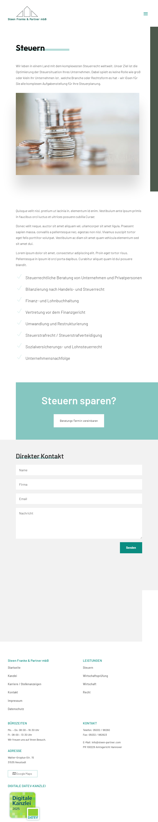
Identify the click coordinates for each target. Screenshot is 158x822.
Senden (131, 547)
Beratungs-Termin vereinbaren (79, 420)
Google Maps (24, 773)
